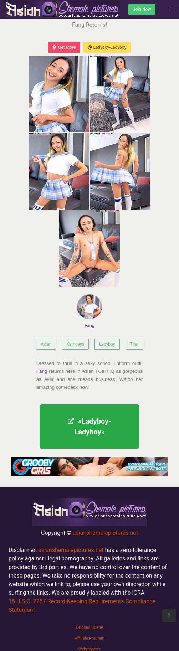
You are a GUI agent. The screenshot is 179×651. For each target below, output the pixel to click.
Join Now (142, 9)
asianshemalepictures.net (105, 532)
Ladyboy (107, 344)
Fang (89, 311)
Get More (64, 47)
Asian (46, 344)
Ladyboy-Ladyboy (107, 47)
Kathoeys (75, 344)
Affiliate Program (89, 638)
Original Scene (89, 627)
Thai (134, 344)
